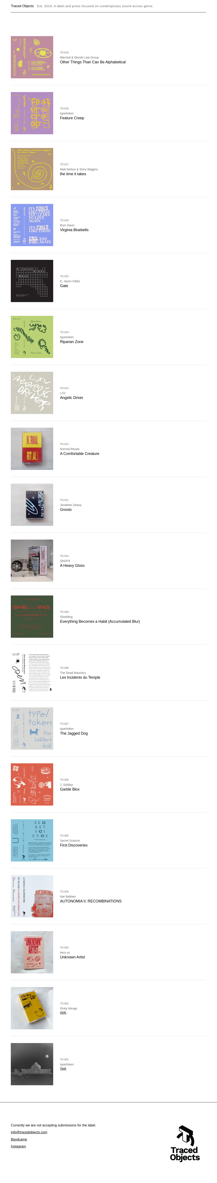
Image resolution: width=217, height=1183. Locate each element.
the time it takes (73, 174)
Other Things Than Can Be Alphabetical (93, 62)
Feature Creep (72, 118)
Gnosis (66, 509)
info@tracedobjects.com (29, 1132)
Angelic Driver (71, 398)
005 (63, 1013)
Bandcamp (19, 1139)
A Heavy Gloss (72, 565)
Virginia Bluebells (74, 230)
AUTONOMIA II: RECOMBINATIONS (90, 901)
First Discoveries (74, 845)
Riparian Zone (71, 342)
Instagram (18, 1146)
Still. (63, 1069)
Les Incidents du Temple (80, 677)
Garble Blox (69, 789)
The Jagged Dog (74, 733)
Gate (64, 286)
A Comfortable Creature (79, 454)
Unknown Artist (72, 957)
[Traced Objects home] (185, 1144)
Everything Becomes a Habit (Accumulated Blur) (100, 621)
